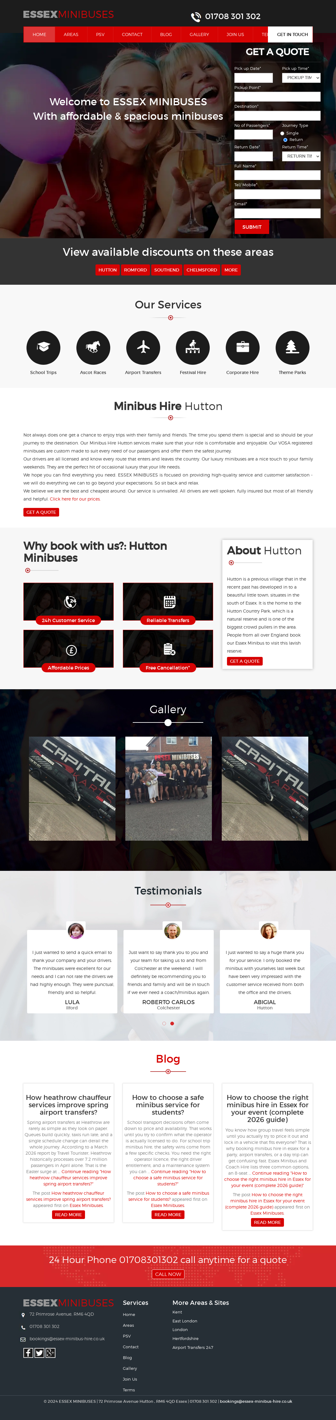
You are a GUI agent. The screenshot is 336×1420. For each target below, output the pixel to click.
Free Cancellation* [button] (168, 668)
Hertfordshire (185, 1338)
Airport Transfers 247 (192, 1347)
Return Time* (295, 146)
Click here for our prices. (75, 498)
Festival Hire (193, 353)
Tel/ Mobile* (245, 184)
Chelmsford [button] (202, 270)
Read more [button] (68, 1214)
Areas (71, 34)
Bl (168, 1058)
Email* (240, 203)
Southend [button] (166, 270)
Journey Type (295, 125)
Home (44, 34)
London (180, 1329)
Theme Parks (293, 353)
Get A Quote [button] (41, 512)
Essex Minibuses (86, 1205)
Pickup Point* (247, 87)
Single (290, 133)
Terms (129, 1389)
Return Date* (247, 146)
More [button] (231, 270)
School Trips (43, 353)
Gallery (199, 34)
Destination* (246, 106)
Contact (132, 34)
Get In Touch (292, 34)
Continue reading (70, 1177)
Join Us (235, 34)
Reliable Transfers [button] (168, 620)
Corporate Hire (243, 353)
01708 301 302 (233, 16)
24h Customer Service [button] (68, 620)
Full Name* (245, 165)
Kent (177, 1311)
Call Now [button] (168, 1274)
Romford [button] (135, 270)
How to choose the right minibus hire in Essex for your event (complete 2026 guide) (265, 1200)
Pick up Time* (295, 68)
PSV (100, 34)
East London (184, 1320)
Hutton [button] (108, 270)
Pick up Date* (247, 68)
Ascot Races (93, 353)
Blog (166, 34)
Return (294, 139)
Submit (251, 227)
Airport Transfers (143, 353)
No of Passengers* (252, 125)
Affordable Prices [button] (68, 668)
